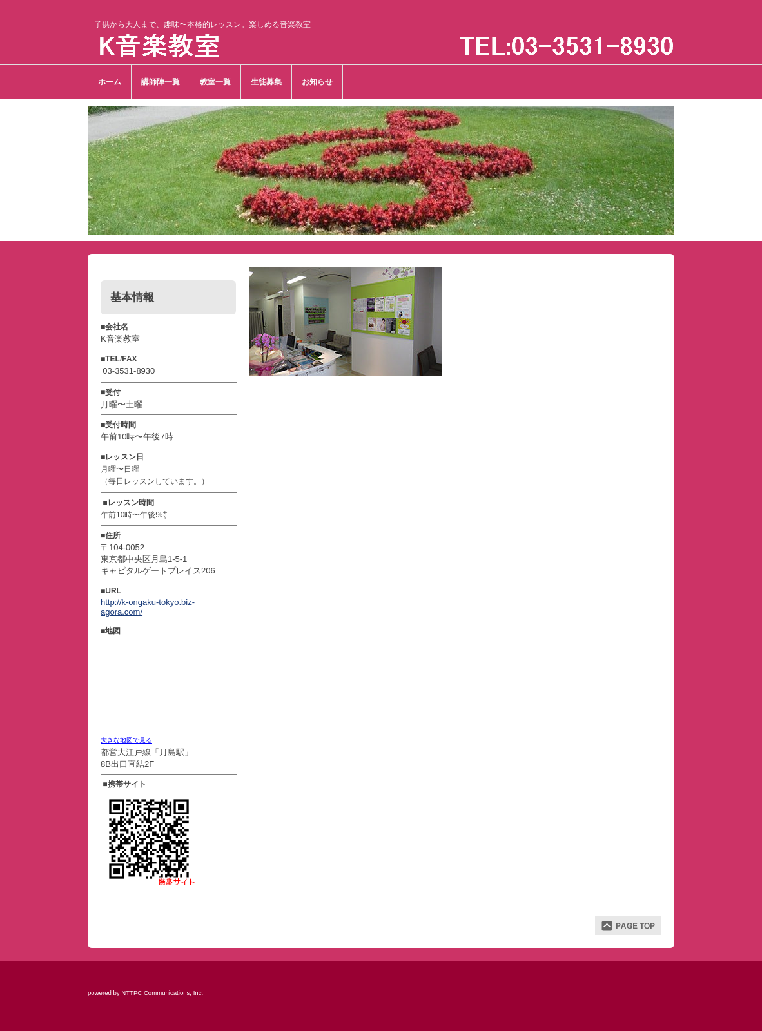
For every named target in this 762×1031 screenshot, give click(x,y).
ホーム (109, 81)
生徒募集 (266, 81)
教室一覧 (215, 81)
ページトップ (628, 925)
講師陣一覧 (160, 81)
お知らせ (317, 81)
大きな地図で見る (126, 740)
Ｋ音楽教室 (199, 46)
